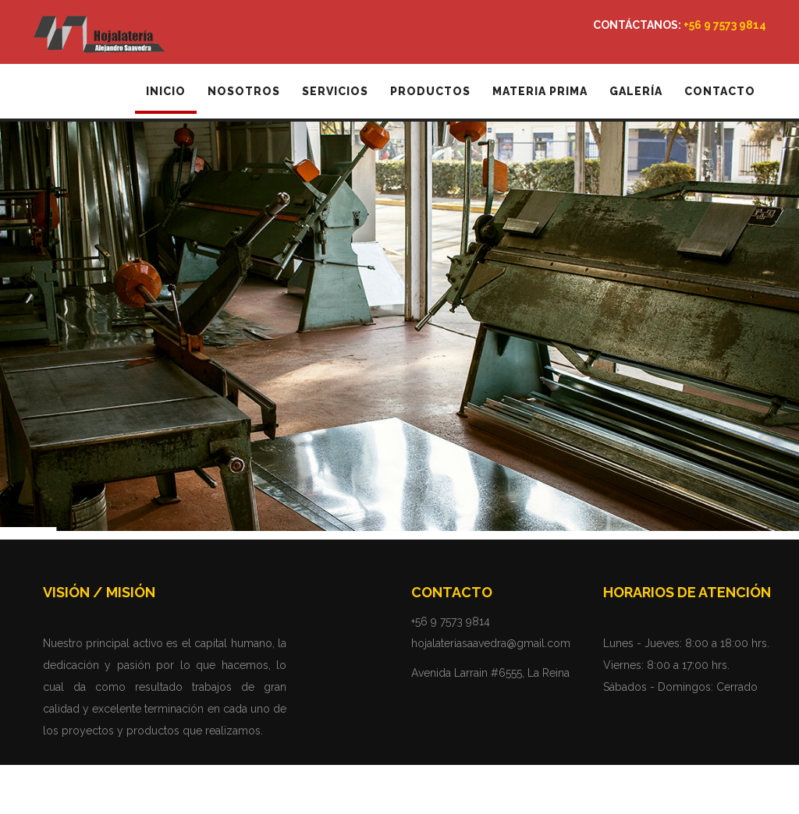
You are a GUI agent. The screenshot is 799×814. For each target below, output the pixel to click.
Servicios (335, 91)
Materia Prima (540, 91)
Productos (430, 91)
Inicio (166, 91)
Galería (635, 91)
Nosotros (244, 91)
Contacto (719, 91)
